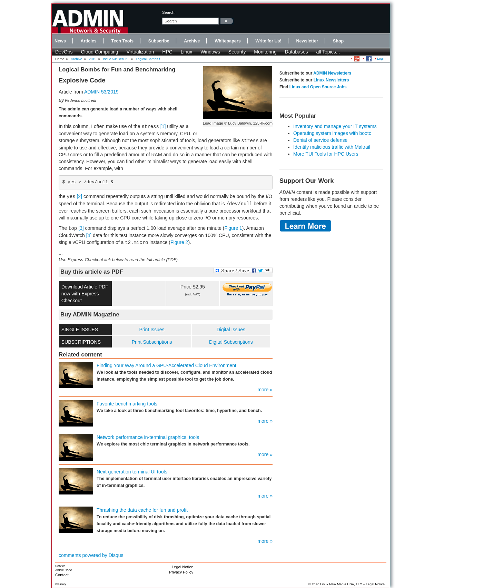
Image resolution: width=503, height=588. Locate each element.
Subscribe (158, 41)
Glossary (60, 584)
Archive (192, 41)
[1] (163, 126)
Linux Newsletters (331, 80)
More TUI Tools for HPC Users (325, 154)
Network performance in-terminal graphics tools (148, 437)
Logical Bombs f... (149, 59)
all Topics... (328, 52)
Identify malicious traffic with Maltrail (331, 147)
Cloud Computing (99, 52)
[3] (81, 228)
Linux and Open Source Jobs (318, 87)
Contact (62, 575)
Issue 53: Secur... (116, 59)
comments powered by (91, 555)
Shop (338, 41)
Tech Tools (122, 41)
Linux (186, 52)
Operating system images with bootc (332, 133)
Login (381, 58)
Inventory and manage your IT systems (335, 126)
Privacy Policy (181, 572)
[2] (79, 196)
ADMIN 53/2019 (101, 92)
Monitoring (265, 52)
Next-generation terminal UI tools (132, 471)
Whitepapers (228, 41)
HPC (167, 52)
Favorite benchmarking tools (127, 403)
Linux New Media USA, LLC (341, 584)
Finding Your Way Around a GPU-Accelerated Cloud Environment (166, 365)
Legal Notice (182, 567)
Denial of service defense (320, 140)
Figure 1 (233, 228)
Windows (210, 52)
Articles (89, 41)
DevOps (64, 52)
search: (169, 12)
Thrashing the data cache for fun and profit (142, 510)
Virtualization (140, 52)
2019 (93, 59)
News (60, 41)
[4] (89, 235)
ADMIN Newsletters (332, 73)
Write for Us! (268, 41)
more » (265, 389)
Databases (296, 52)
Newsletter (307, 41)
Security (237, 52)
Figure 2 (179, 242)
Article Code (63, 570)
